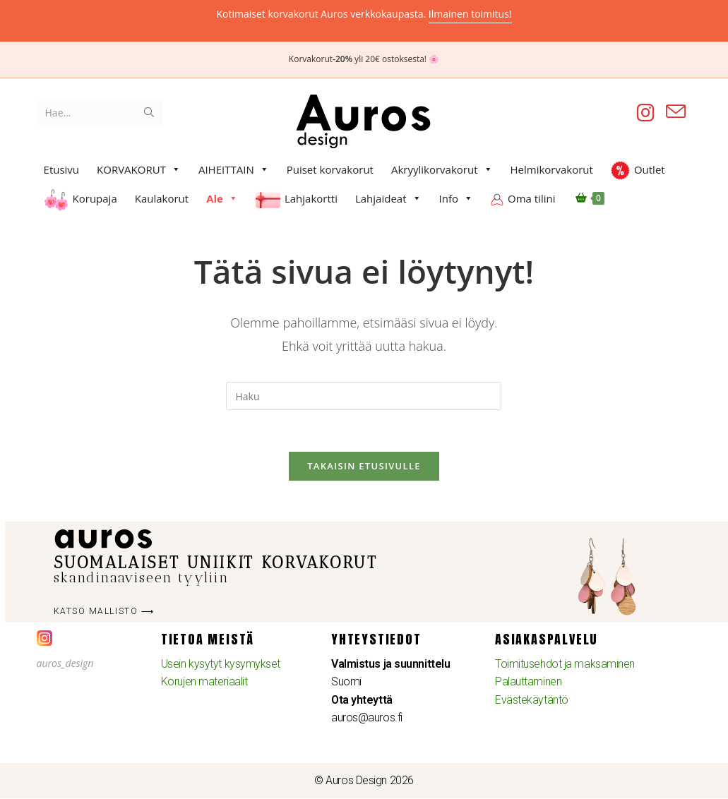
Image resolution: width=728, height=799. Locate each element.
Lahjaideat (388, 198)
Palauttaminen (528, 683)
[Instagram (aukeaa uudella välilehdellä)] (645, 112)
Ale (222, 198)
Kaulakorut (162, 198)
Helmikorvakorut (552, 169)
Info (456, 198)
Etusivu (62, 169)
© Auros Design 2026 (363, 781)
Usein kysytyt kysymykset (220, 664)
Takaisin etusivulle (364, 466)
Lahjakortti (311, 198)
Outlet (649, 169)
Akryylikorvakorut (442, 169)
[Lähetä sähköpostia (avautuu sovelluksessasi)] (675, 112)
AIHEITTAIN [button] (233, 169)
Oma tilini (531, 198)
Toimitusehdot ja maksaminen (565, 664)
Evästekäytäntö (531, 700)
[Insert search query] (363, 396)
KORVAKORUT (139, 169)
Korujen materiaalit (204, 683)
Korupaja (95, 198)
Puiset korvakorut (330, 169)
